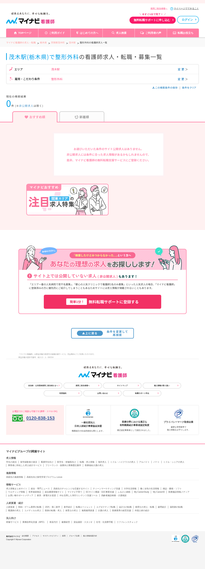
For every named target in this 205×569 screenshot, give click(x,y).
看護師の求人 (14, 510)
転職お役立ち (185, 32)
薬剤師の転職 (176, 507)
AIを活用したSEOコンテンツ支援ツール (79, 495)
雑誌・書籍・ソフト (172, 488)
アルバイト (144, 462)
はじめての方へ (89, 32)
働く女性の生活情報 (149, 488)
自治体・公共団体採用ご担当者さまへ (43, 386)
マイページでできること (186, 8)
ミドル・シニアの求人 (173, 462)
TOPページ (25, 32)
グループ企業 (74, 536)
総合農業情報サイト (54, 492)
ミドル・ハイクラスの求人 (122, 462)
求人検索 (121, 32)
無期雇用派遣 (88, 510)
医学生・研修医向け (66, 462)
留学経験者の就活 (28, 462)
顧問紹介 (162, 507)
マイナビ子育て (74, 492)
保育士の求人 (71, 510)
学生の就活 (11, 462)
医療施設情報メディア (178, 492)
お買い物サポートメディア (20, 495)
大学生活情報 (130, 488)
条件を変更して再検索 (102, 333)
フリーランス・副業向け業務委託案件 (63, 465)
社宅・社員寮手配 (104, 522)
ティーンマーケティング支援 (106, 488)
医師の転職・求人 (53, 510)
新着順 (82, 117)
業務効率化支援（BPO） (34, 522)
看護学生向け (47, 462)
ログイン (187, 19)
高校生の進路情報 (14, 477)
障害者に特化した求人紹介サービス (25, 465)
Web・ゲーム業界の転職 (29, 507)
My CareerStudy (141, 492)
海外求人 (102, 462)
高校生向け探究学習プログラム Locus (44, 477)
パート (156, 462)
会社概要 (25, 536)
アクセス (35, 536)
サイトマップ (122, 386)
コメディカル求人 (32, 510)
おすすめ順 (35, 117)
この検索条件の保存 (165, 87)
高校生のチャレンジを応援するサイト (71, 488)
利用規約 (62, 393)
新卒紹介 (68, 507)
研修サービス (12, 522)
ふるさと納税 (124, 492)
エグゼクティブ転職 (105, 507)
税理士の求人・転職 (144, 507)
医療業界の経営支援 (121, 510)
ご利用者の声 (153, 32)
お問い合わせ (102, 393)
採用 (64, 536)
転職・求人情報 (87, 462)
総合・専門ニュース (40, 488)
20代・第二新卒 (52, 507)
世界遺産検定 (35, 492)
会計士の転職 (125, 507)
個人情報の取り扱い (162, 386)
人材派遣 (10, 507)
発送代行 (53, 522)
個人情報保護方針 (90, 536)
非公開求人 (26, 106)
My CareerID (159, 492)
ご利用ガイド (57, 32)
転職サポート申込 (142, 393)
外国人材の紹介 (142, 510)
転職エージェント (84, 507)
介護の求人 (103, 510)
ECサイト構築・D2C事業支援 (100, 492)
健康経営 (65, 522)
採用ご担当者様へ (159, 8)
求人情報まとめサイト (16, 488)
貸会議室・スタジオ (83, 522)
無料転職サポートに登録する (102, 301)
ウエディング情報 (16, 492)
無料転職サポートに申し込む (152, 20)
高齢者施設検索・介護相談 (114, 495)
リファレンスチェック (127, 522)
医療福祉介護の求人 (94, 465)
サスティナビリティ (51, 536)
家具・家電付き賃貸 (46, 495)
